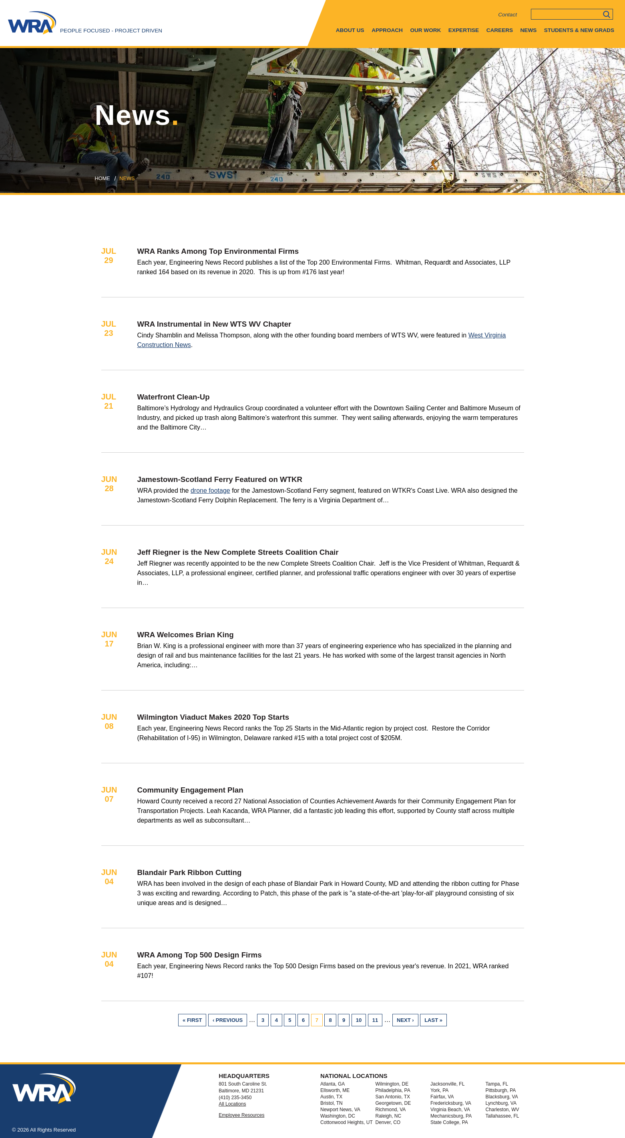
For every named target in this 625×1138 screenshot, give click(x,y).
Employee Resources (241, 1115)
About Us (350, 30)
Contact (507, 15)
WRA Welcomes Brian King (185, 634)
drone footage (210, 490)
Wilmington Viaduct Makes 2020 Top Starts (213, 717)
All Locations (232, 1104)
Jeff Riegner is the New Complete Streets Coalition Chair (238, 552)
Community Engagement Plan (190, 790)
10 (361, 1020)
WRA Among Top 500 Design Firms (199, 955)
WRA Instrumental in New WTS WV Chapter (214, 324)
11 (377, 1020)
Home (102, 178)
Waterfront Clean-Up (173, 397)
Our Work (425, 30)
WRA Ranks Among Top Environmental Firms (218, 251)
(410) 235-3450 (235, 1097)
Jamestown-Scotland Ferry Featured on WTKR (220, 479)
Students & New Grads (579, 30)
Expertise (463, 30)
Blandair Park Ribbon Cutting (189, 872)
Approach (387, 30)
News (528, 30)
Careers (499, 30)
